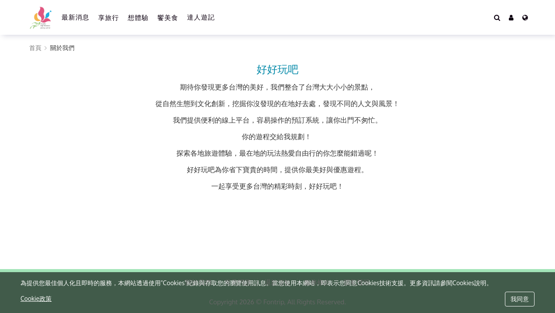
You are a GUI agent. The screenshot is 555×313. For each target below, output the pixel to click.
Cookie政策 (35, 298)
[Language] (525, 17)
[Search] (497, 17)
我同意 (520, 299)
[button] (511, 17)
